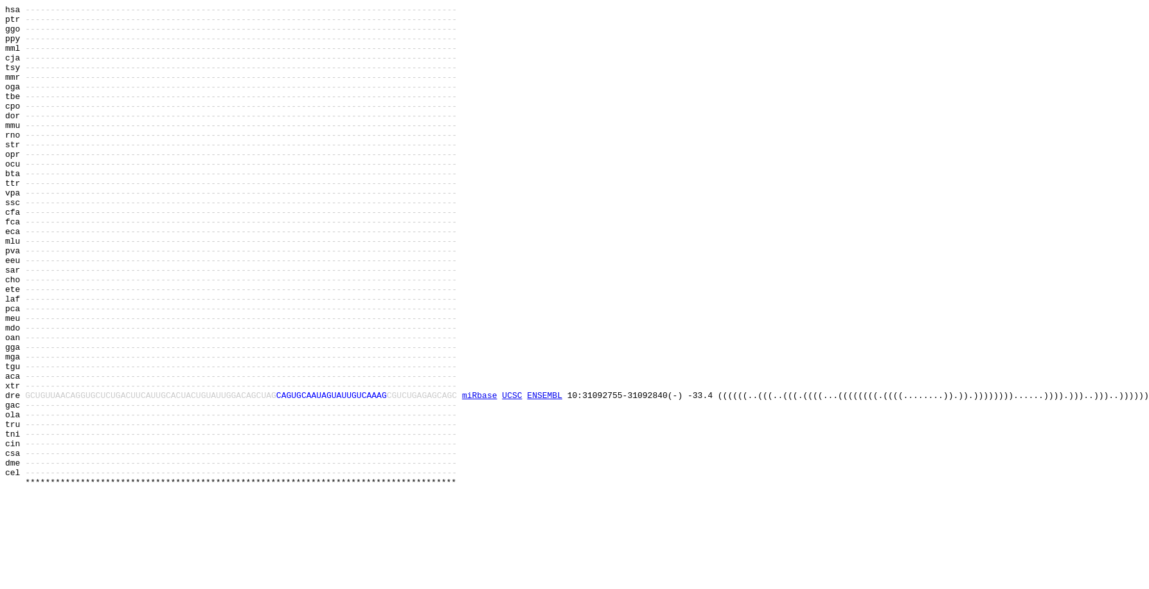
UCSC (512, 474)
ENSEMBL (544, 474)
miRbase (479, 474)
